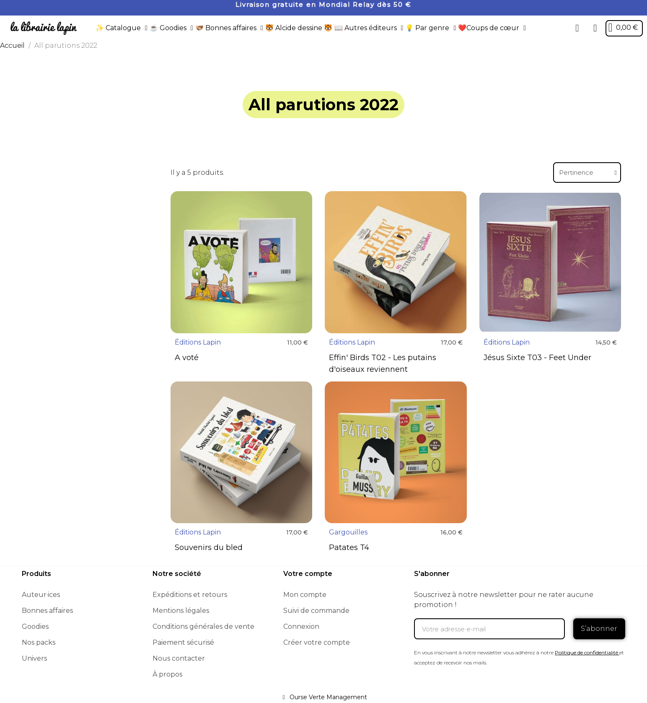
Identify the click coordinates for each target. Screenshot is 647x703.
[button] (577, 28)
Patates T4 (349, 547)
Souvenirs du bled (209, 547)
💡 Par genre (430, 28)
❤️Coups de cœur (492, 28)
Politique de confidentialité (586, 652)
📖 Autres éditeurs (369, 28)
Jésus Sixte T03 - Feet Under (537, 357)
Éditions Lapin (198, 342)
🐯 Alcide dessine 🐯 (298, 28)
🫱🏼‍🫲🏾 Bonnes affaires (229, 28)
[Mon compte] (595, 28)
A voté (187, 357)
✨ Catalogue (122, 28)
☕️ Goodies (171, 28)
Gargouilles (348, 532)
